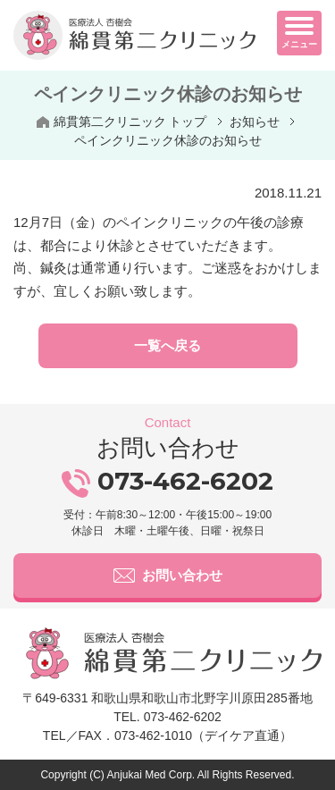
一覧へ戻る (167, 345)
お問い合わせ (167, 575)
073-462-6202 (167, 481)
